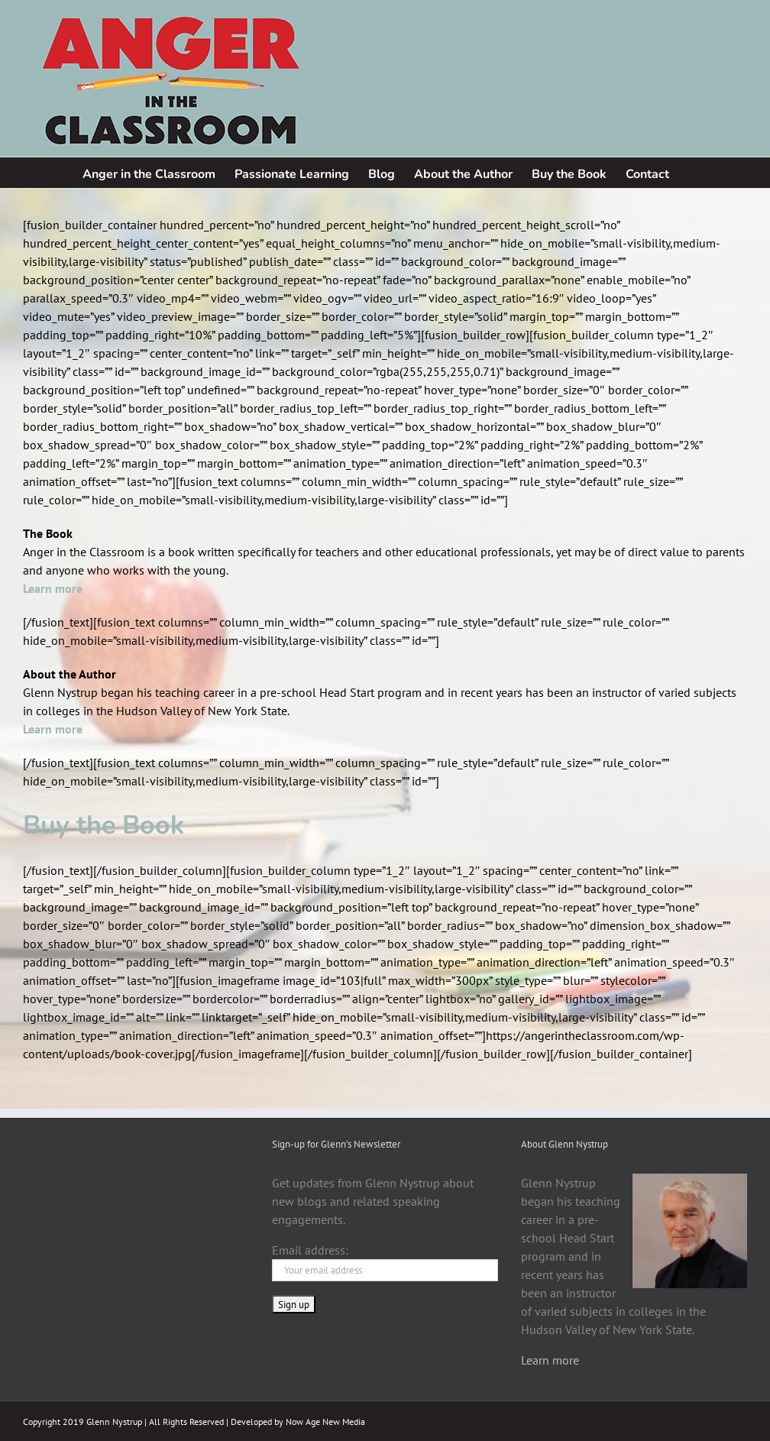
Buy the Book (103, 825)
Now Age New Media (325, 1421)
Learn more (550, 1360)
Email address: (310, 1250)
